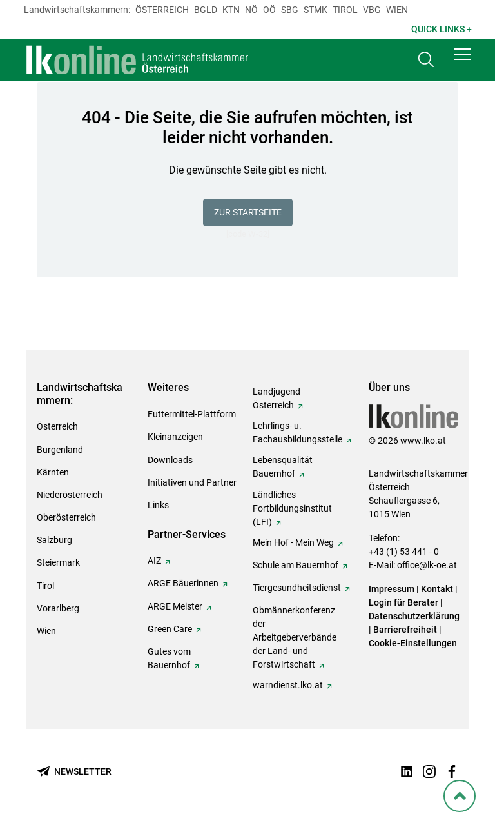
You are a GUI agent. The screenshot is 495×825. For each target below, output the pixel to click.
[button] (462, 59)
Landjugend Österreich (276, 398)
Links (158, 505)
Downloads (170, 460)
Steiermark (58, 562)
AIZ (154, 560)
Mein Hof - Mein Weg (293, 542)
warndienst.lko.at (288, 685)
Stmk (315, 10)
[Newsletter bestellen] (74, 772)
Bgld (205, 10)
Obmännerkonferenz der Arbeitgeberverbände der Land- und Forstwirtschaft (294, 637)
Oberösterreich (66, 517)
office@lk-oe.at (427, 565)
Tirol (345, 10)
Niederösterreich (69, 495)
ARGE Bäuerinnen (183, 583)
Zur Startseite (248, 212)
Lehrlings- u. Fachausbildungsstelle (297, 432)
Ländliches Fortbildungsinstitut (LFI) (292, 508)
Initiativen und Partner (192, 482)
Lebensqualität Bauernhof (283, 467)
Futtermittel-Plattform (192, 414)
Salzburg (54, 540)
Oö (269, 10)
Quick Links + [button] (441, 29)
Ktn (231, 10)
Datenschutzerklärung (414, 616)
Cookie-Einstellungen (413, 643)
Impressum (391, 589)
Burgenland (60, 449)
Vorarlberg (58, 608)
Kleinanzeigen (175, 437)
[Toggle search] (426, 62)
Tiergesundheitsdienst (297, 587)
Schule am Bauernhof (295, 565)
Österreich (162, 10)
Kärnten (53, 472)
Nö (251, 10)
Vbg (372, 10)
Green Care (170, 629)
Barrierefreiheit (405, 629)
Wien (397, 10)
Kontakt (437, 589)
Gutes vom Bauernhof (169, 658)
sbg (289, 10)
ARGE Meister (175, 606)
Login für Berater (403, 602)
